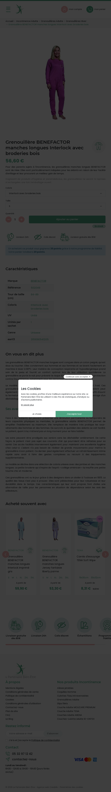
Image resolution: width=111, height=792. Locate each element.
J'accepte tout (74, 414)
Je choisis (36, 414)
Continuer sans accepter (77, 376)
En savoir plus (27, 405)
